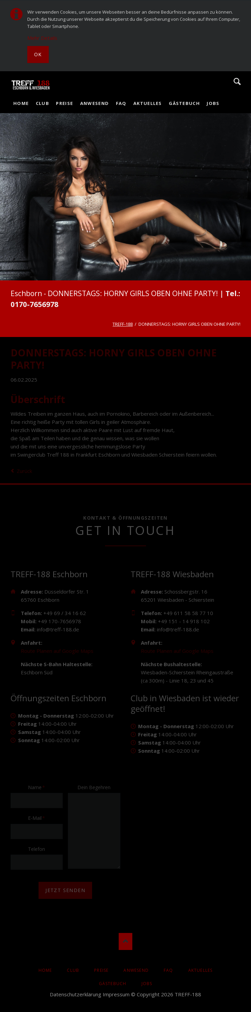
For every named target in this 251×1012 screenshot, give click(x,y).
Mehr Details (42, 37)
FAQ (121, 103)
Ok (38, 54)
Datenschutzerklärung (75, 994)
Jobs (213, 103)
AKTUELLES (147, 103)
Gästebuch (184, 103)
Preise (64, 103)
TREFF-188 (123, 324)
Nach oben (125, 941)
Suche (237, 81)
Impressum (116, 994)
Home (21, 103)
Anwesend (94, 103)
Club (42, 103)
